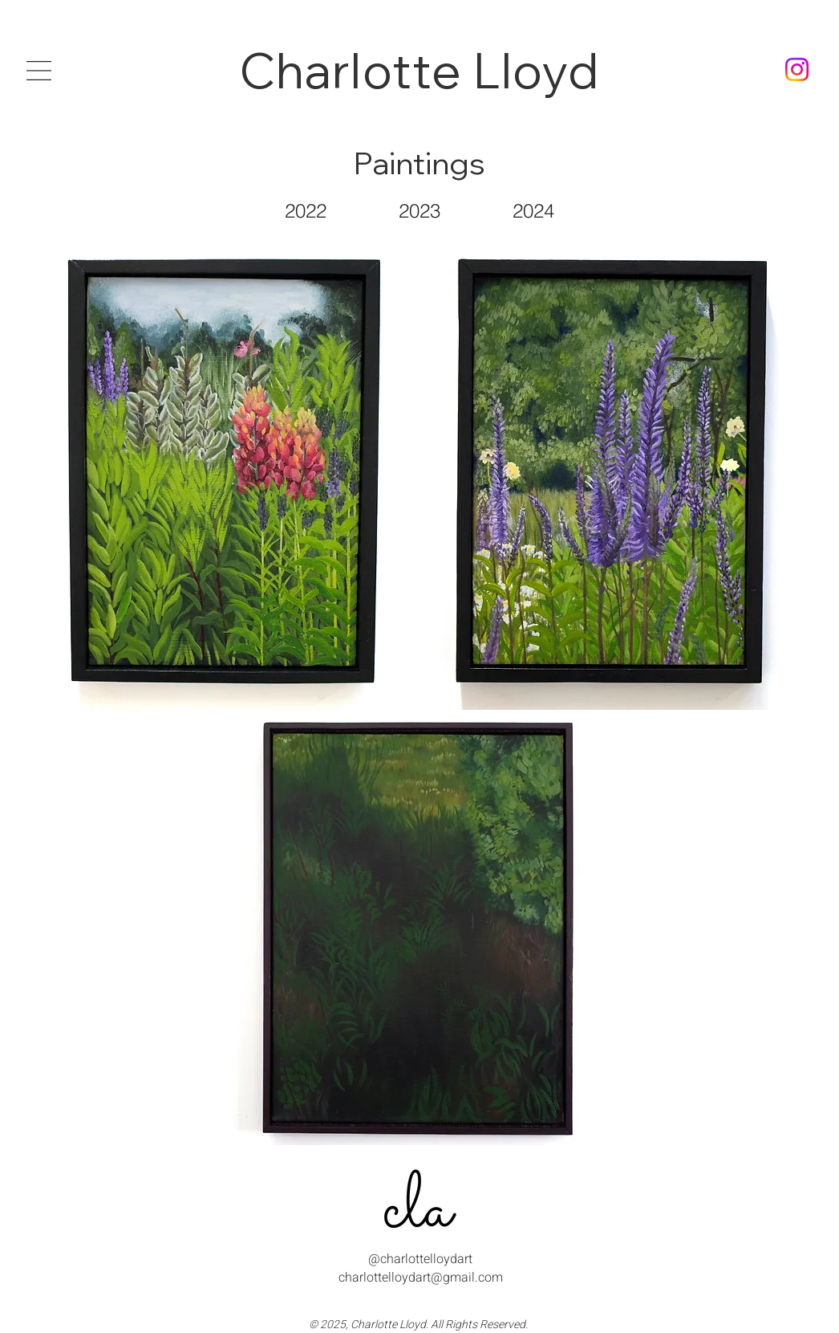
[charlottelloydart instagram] (797, 69)
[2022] (306, 210)
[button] (38, 70)
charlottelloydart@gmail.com (420, 1277)
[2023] (419, 210)
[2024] (533, 210)
